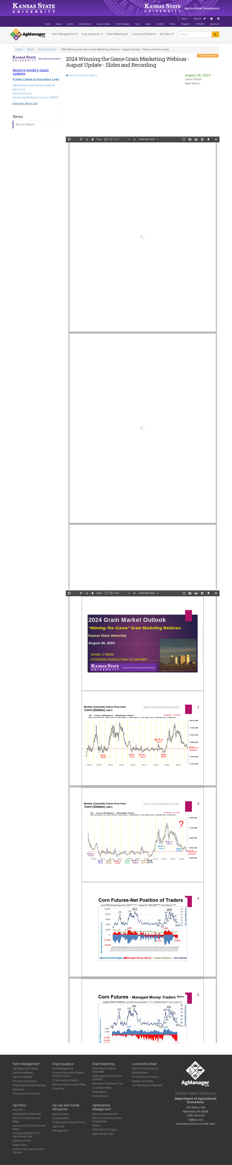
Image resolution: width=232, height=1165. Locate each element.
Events (70, 24)
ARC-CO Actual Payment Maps (26, 1120)
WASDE (160, 24)
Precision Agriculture (24, 1081)
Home (47, 24)
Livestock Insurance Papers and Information (68, 1074)
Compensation (60, 1118)
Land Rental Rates (23, 1072)
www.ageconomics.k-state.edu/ (195, 1123)
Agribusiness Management (101, 1107)
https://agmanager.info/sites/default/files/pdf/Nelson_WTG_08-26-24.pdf (142, 363)
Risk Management (62, 1068)
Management (59, 1130)
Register (197, 18)
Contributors (85, 24)
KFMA (172, 24)
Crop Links (58, 1088)
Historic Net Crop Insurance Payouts (28, 1151)
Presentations (100, 1096)
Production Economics (26, 1093)
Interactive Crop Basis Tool (107, 1083)
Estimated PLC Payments (27, 1113)
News (148, 24)
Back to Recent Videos (81, 75)
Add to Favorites (207, 56)
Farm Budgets (123, 24)
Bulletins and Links (142, 1081)
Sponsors (214, 24)
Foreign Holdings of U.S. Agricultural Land (26, 1135)
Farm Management (64, 34)
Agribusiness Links (103, 1133)
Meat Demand (140, 1072)
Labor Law (58, 1126)
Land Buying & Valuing (25, 1068)
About (59, 24)
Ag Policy (166, 34)
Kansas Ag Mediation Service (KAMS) (35, 97)
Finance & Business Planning (29, 1085)
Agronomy (19, 89)
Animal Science (22, 93)
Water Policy (20, 1144)
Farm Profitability (22, 1076)
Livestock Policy (22, 1140)
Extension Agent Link (25, 103)
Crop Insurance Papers (65, 1080)
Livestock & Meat (144, 34)
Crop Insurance (92, 34)
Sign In (184, 18)
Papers (96, 1125)
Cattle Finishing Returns (145, 1068)
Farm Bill (18, 1109)
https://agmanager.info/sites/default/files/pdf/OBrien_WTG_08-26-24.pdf (142, 816)
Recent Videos (47, 49)
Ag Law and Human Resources (65, 1107)
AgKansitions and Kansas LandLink (34, 85)
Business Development (105, 1113)
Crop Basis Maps (102, 1087)
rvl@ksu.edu (195, 1119)
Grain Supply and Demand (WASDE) (107, 1077)
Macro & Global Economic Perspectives (107, 1120)
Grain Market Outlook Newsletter (104, 1070)
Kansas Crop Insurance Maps (69, 1084)
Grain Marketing (117, 34)
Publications (99, 1091)
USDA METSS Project (104, 1129)
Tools (137, 24)
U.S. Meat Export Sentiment (147, 1085)
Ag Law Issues (60, 1113)
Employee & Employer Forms (69, 1122)
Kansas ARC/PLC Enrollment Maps (29, 1127)
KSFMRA (200, 24)
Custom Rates (103, 24)
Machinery (19, 1089)
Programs (185, 24)
